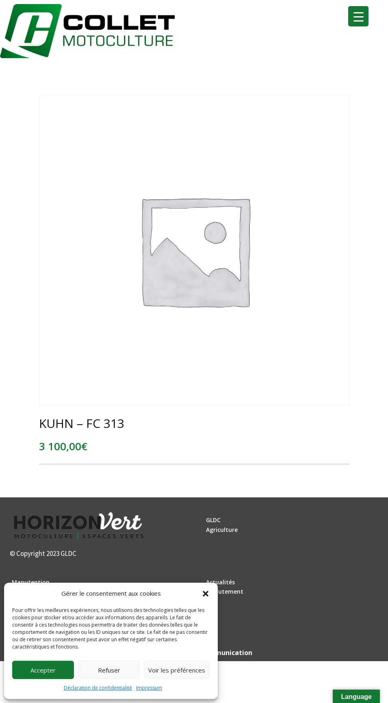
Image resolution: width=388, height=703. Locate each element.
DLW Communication (218, 652)
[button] (206, 594)
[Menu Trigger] (358, 16)
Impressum (149, 687)
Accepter (43, 670)
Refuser (109, 670)
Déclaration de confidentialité (98, 687)
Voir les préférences (176, 670)
